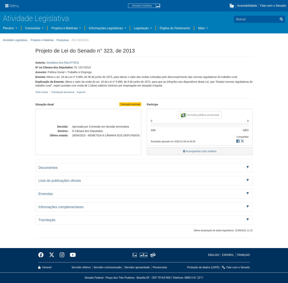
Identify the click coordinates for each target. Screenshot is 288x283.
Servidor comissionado (108, 267)
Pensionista (160, 267)
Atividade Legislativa (36, 18)
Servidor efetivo (81, 267)
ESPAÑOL (228, 255)
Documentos (48, 168)
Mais (201, 28)
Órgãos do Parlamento (175, 28)
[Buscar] (281, 19)
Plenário (9, 28)
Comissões (33, 28)
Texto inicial (42, 92)
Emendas (46, 194)
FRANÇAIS (243, 255)
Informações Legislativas (106, 28)
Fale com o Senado (273, 5)
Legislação (141, 28)
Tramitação (47, 220)
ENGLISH (213, 255)
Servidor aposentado (137, 267)
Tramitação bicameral (63, 92)
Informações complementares (61, 207)
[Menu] (12, 5)
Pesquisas (62, 40)
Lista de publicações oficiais (60, 181)
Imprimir (81, 92)
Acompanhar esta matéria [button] (199, 151)
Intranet (44, 267)
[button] (232, 5)
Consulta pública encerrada (200, 115)
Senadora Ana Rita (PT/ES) (62, 62)
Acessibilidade (247, 5)
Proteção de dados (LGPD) (203, 267)
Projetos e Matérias (64, 28)
